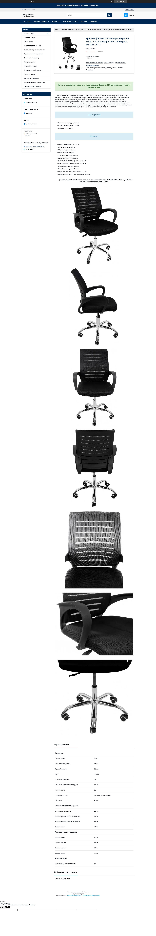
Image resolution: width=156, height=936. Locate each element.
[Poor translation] (7, 907)
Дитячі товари (28, 41)
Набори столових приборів (32, 86)
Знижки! (93, 21)
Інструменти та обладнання (33, 70)
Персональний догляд (31, 58)
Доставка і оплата (70, 21)
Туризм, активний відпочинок (33, 54)
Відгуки (84, 21)
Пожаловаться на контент (74, 895)
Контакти (55, 21)
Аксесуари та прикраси (31, 78)
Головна (27, 21)
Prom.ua (86, 892)
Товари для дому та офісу (32, 46)
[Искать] (109, 15)
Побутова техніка (29, 62)
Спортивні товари (29, 37)
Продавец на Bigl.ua (78, 894)
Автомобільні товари (30, 66)
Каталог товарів (40, 21)
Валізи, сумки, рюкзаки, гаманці (34, 50)
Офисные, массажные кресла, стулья (73, 29)
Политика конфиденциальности (91, 895)
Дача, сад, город (29, 74)
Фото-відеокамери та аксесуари (34, 82)
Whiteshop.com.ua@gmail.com (35, 146)
